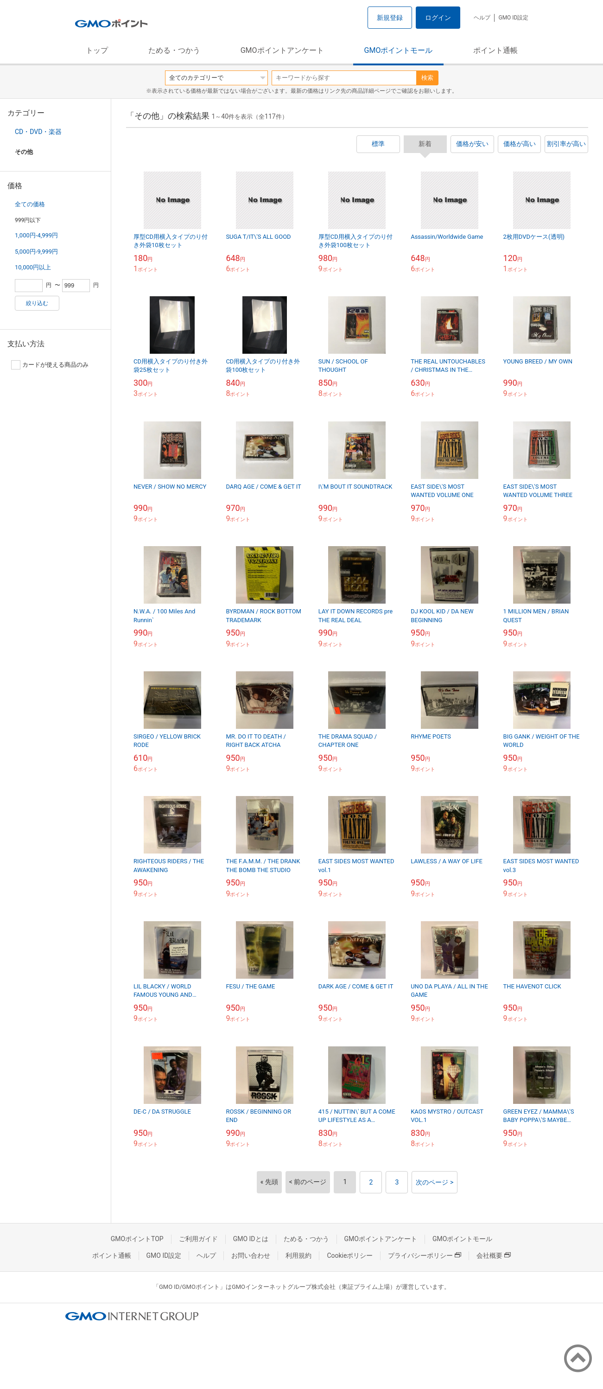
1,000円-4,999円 (36, 235)
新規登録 (390, 17)
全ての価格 (30, 204)
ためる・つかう (174, 50)
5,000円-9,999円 (36, 251)
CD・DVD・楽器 (38, 131)
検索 (427, 77)
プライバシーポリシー (424, 1255)
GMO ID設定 (513, 17)
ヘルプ (482, 17)
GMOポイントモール (398, 50)
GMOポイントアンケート (282, 50)
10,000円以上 (33, 267)
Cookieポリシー (350, 1255)
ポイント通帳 (495, 50)
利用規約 (298, 1255)
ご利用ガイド (198, 1238)
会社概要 (493, 1255)
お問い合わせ (250, 1255)
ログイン (438, 17)
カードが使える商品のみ (50, 365)
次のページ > (434, 1182)
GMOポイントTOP (137, 1238)
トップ (97, 50)
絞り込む (37, 303)
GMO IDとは (250, 1238)
